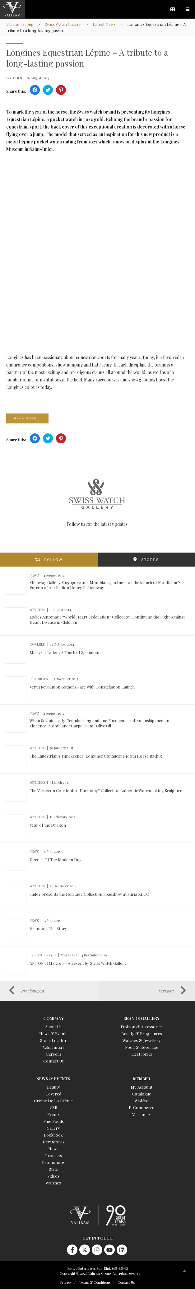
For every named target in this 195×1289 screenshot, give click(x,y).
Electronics (141, 1054)
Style (53, 1169)
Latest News (104, 24)
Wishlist (142, 1100)
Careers (53, 1054)
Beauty (53, 1087)
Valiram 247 (53, 1047)
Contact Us (53, 1060)
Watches (53, 1182)
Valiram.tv (141, 1114)
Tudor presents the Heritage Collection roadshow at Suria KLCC (89, 894)
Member (141, 1078)
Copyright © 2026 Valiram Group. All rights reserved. (101, 1273)
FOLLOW (53, 560)
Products (53, 1155)
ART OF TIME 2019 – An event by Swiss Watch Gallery (78, 963)
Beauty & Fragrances (141, 1033)
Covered (53, 1093)
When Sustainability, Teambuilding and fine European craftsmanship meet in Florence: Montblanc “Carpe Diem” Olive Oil (99, 723)
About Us (53, 1026)
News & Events (53, 1033)
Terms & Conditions (94, 1282)
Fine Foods (53, 1121)
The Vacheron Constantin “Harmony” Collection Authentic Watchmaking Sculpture (106, 790)
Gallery (53, 1128)
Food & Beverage (141, 1047)
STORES (150, 560)
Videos (53, 1176)
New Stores (53, 1141)
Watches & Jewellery (142, 1040)
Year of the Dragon (48, 825)
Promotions (53, 1162)
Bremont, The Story (48, 928)
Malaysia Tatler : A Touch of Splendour (65, 652)
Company (53, 1018)
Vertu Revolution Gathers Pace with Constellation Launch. (83, 686)
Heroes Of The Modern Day (55, 859)
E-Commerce (141, 1107)
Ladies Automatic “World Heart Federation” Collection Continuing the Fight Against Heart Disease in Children (107, 619)
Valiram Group (19, 24)
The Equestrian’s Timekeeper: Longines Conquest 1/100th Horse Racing (96, 756)
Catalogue (141, 1093)
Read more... (27, 418)
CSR (53, 1107)
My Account (141, 1087)
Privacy (66, 1282)
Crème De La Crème (53, 1100)
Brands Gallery (141, 1018)
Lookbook (53, 1134)
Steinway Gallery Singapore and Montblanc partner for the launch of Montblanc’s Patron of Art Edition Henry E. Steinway (105, 585)
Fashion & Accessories (142, 1026)
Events (53, 1114)
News (53, 1148)
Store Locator (53, 1040)
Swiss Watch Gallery (63, 24)
